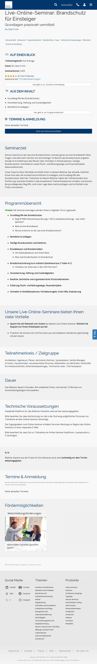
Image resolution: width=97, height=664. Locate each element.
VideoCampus (71, 605)
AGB (51, 650)
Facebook (24, 593)
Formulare (69, 621)
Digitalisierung (40, 602)
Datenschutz (65, 650)
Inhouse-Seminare (72, 599)
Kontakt (28, 650)
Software (69, 618)
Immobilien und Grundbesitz (45, 605)
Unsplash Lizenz (34, 564)
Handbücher (70, 611)
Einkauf (37, 599)
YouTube (23, 587)
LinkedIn (10, 587)
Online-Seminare (71, 587)
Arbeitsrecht (39, 639)
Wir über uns (82, 650)
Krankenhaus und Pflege (43, 608)
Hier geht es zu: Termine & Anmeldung (48, 84)
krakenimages (13, 564)
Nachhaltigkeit (40, 618)
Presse (41, 650)
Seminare (69, 590)
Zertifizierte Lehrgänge (74, 593)
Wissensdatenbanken (73, 608)
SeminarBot (66, 5)
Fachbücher (70, 614)
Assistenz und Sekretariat (44, 587)
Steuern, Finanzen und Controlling (47, 627)
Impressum (13, 650)
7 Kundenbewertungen (29, 79)
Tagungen (69, 596)
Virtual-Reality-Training (74, 602)
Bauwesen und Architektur (44, 590)
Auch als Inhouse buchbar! (48, 131)
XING (9, 593)
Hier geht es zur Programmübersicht (48, 112)
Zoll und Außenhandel (43, 636)
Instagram (24, 600)
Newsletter (69, 624)
